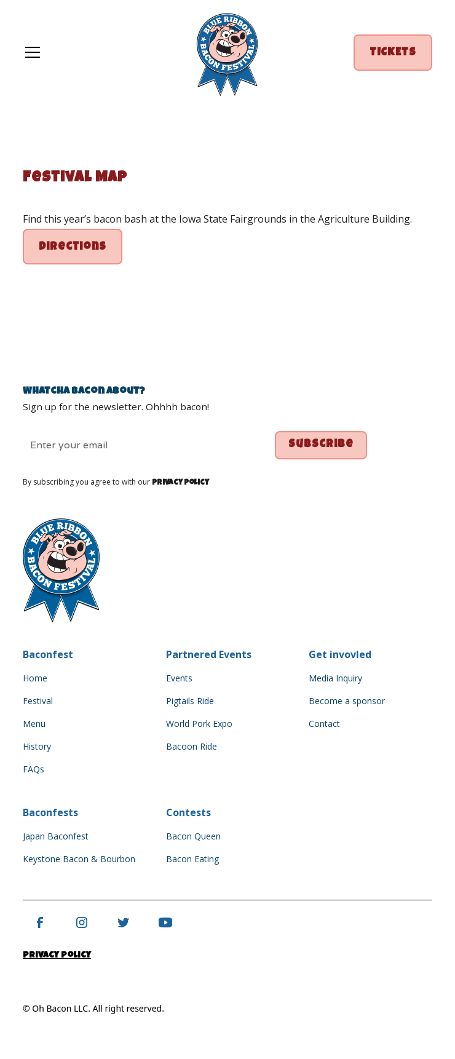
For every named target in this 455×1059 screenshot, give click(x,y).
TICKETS (393, 53)
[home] (227, 52)
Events (179, 678)
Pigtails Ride (190, 701)
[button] (96, 52)
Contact (324, 723)
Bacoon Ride (191, 746)
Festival (38, 701)
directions (72, 247)
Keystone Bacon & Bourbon (79, 859)
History (37, 746)
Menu (34, 723)
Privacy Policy (57, 955)
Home (35, 678)
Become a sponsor (347, 701)
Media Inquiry (335, 678)
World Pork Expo (199, 723)
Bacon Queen (193, 836)
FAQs (33, 769)
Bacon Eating (192, 859)
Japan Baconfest (56, 836)
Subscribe (321, 445)
